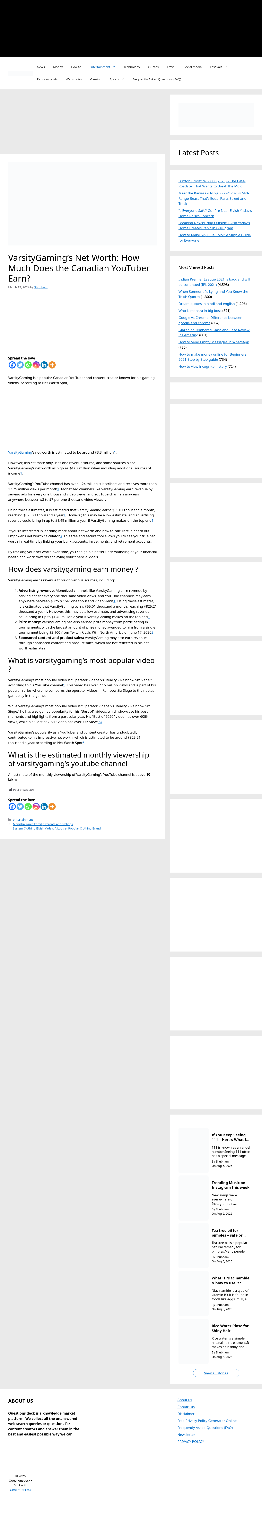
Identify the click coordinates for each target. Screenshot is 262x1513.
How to (76, 67)
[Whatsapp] (28, 365)
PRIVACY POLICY (190, 1441)
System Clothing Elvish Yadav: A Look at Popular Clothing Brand (57, 828)
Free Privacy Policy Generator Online (207, 1420)
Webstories (74, 79)
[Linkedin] (44, 365)
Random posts (47, 79)
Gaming (96, 79)
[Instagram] (36, 365)
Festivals (221, 67)
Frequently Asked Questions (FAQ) (156, 79)
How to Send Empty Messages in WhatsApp (213, 342)
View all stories (216, 1373)
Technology (132, 67)
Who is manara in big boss (199, 310)
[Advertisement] (143, 27)
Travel (171, 67)
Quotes (153, 67)
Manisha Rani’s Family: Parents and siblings (43, 824)
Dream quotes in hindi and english (206, 303)
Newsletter (186, 1434)
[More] (52, 365)
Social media (193, 67)
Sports (119, 79)
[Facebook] (12, 365)
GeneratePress (20, 1490)
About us (184, 1399)
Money (58, 67)
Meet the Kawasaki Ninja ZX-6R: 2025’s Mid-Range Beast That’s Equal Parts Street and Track (213, 198)
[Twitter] (20, 365)
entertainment (23, 820)
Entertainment (104, 67)
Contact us (186, 1406)
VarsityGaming (20, 452)
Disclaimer (186, 1413)
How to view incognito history (202, 366)
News (41, 67)
